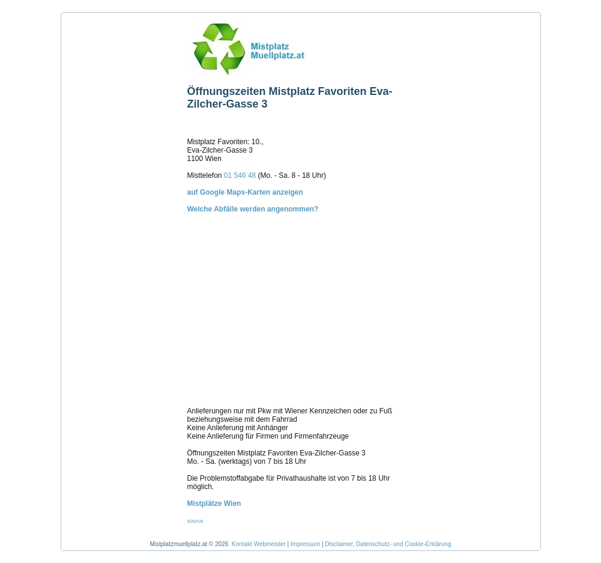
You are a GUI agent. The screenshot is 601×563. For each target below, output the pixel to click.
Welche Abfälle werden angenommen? (300, 297)
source (195, 521)
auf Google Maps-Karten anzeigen (245, 192)
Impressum (305, 544)
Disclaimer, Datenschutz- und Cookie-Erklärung (388, 544)
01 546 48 (240, 175)
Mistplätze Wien (214, 503)
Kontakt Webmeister (259, 544)
